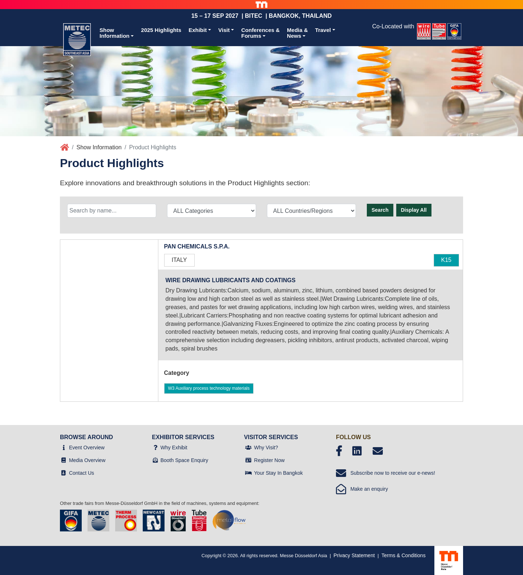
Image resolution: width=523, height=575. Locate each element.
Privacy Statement (354, 555)
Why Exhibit (174, 447)
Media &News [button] (297, 33)
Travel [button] (323, 30)
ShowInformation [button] (115, 33)
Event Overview (87, 447)
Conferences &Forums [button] (260, 33)
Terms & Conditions (403, 555)
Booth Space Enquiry (184, 460)
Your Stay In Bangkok (278, 473)
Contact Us (81, 473)
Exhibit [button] (197, 30)
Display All (414, 210)
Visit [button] (224, 30)
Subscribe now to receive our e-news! (385, 473)
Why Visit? (266, 447)
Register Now (269, 460)
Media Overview (87, 460)
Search (380, 210)
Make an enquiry (362, 489)
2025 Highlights (161, 30)
